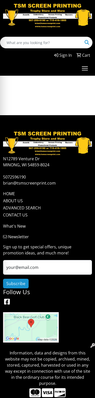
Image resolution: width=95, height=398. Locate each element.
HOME (9, 193)
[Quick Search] (41, 42)
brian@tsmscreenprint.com (29, 183)
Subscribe (15, 283)
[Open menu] (85, 68)
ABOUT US (13, 201)
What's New (14, 226)
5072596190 (14, 177)
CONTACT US (15, 215)
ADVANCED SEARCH (22, 208)
